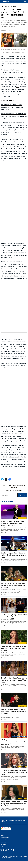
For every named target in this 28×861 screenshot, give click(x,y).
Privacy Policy (3, 839)
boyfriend (10, 77)
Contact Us (3, 846)
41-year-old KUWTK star (10, 70)
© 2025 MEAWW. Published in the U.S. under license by (12, 820)
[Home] (5, 1)
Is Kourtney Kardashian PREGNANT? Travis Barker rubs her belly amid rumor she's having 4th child (14, 116)
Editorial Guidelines (5, 837)
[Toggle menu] (25, 1)
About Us (2, 835)
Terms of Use (3, 844)
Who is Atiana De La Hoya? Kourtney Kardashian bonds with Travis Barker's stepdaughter (12, 107)
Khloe (17, 86)
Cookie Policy (3, 842)
